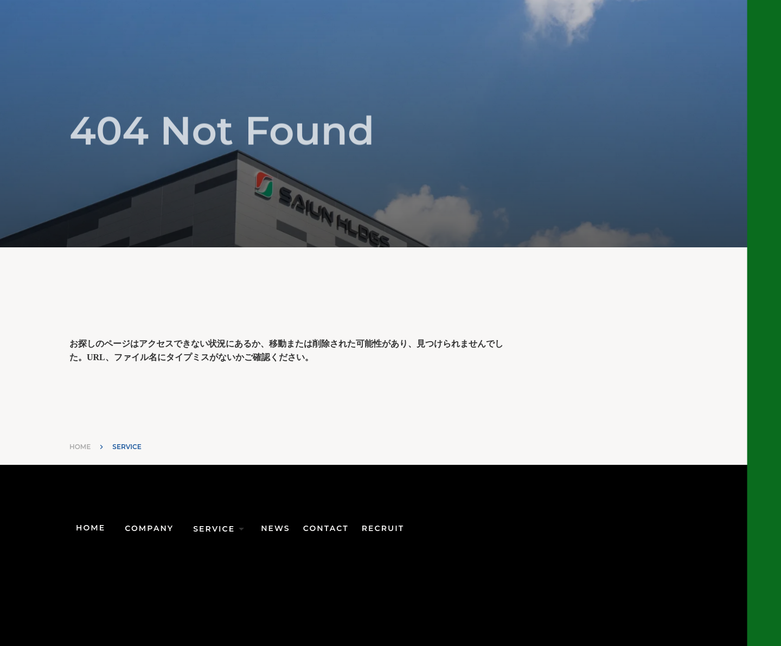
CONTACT (326, 528)
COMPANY (149, 528)
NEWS (275, 528)
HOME (80, 447)
